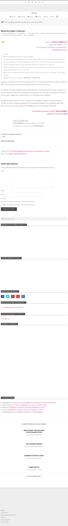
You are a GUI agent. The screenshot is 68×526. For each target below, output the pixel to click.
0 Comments (31, 35)
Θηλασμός (32, 33)
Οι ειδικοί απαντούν (7, 35)
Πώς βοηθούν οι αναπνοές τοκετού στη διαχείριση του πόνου (26, 407)
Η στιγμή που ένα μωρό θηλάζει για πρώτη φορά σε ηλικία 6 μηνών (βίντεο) (33, 402)
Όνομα (3, 190)
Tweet (4, 136)
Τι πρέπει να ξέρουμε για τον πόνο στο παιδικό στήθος (30, 405)
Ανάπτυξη (48, 33)
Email (2, 194)
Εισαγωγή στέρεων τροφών (58, 33)
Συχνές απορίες (17, 35)
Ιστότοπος (3, 198)
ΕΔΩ (65, 114)
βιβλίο (31, 106)
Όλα (37, 33)
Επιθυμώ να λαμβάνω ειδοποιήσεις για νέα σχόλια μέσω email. (18, 201)
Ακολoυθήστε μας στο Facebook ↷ (14, 302)
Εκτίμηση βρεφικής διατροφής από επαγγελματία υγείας (30, 151)
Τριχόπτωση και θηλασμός (17, 154)
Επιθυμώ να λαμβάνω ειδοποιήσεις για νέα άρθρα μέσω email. (18, 204)
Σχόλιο (2, 171)
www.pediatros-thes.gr (59, 50)
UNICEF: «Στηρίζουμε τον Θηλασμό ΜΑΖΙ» (31, 412)
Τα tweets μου (5, 319)
